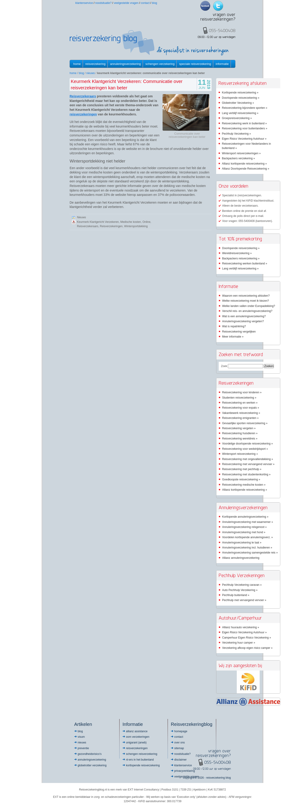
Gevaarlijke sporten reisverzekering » (244, 423)
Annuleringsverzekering (125, 64)
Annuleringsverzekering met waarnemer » (247, 522)
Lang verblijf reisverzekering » (240, 113)
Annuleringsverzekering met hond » (243, 532)
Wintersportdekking (136, 226)
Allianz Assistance (136, 731)
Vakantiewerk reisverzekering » (241, 413)
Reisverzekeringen (111, 226)
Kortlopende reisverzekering (143, 765)
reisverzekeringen (83, 114)
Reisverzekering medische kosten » (243, 484)
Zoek (224, 366)
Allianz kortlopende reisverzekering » (244, 163)
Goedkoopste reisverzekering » (241, 479)
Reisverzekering (95, 64)
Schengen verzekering (159, 64)
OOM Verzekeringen (137, 736)
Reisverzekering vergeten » (239, 428)
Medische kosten (130, 222)
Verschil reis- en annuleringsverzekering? (247, 311)
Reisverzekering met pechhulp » (241, 469)
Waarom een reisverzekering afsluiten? (246, 295)
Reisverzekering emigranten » (240, 418)
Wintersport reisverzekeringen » (241, 153)
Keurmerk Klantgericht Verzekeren (98, 222)
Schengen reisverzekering (141, 754)
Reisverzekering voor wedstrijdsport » (245, 448)
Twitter (218, 6)
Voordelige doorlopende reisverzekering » (247, 443)
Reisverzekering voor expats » (240, 407)
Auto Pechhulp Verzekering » (240, 590)
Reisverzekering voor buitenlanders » (244, 128)
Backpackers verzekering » (238, 158)
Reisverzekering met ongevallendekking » (247, 459)
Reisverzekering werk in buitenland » (244, 123)
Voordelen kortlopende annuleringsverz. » (247, 537)
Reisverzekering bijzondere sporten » (244, 107)
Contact (145, 3)
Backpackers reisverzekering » (240, 258)
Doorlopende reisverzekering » (240, 97)
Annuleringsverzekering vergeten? (243, 321)
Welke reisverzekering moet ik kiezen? (245, 300)
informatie (222, 64)
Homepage (180, 731)
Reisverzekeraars (83, 96)
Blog (154, 3)
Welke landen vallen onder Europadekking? (248, 306)
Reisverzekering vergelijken (239, 331)
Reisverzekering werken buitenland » (244, 263)
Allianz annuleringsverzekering (240, 557)
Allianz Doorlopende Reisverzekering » (245, 168)
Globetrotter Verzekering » (238, 102)
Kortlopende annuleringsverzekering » (245, 516)
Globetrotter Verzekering (92, 765)
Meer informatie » (232, 336)
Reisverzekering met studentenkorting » (246, 474)
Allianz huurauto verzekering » (240, 627)
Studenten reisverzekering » (239, 397)
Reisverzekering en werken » (240, 402)
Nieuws (90, 73)
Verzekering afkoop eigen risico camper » (247, 648)
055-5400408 (217, 762)
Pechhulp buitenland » (235, 595)
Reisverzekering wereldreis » (239, 438)
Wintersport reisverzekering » (240, 453)
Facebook (205, 6)
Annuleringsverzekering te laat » (241, 542)
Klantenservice (84, 3)
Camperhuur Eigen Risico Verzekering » (246, 637)
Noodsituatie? (103, 3)
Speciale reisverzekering (195, 64)
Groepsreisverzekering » (237, 118)
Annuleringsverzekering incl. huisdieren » (247, 547)
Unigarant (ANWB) (136, 742)
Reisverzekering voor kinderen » (241, 392)
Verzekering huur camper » (238, 642)
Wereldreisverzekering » (237, 253)
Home (77, 64)
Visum (81, 736)
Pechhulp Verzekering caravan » (242, 584)
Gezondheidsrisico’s (90, 754)
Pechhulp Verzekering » (236, 133)
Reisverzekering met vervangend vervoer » (248, 464)
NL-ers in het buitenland (140, 759)
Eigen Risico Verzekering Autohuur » (244, 138)
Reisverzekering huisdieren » (240, 433)
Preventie (83, 748)
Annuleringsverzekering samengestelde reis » (250, 552)
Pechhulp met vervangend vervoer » (244, 600)
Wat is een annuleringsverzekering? (244, 316)
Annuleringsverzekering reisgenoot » (244, 527)
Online (146, 222)
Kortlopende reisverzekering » (240, 92)
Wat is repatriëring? (234, 326)
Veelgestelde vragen (126, 3)
